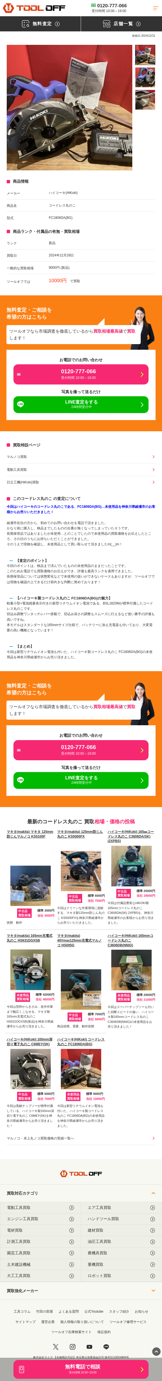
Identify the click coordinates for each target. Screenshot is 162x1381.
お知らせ (141, 1311)
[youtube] (89, 1347)
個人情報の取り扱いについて (82, 1322)
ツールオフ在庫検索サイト (71, 1332)
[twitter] (56, 1347)
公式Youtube (93, 1311)
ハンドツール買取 (121, 1219)
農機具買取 (121, 1253)
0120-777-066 (109, 8)
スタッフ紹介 (119, 1311)
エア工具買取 (121, 1207)
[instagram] (72, 1347)
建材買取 (121, 1230)
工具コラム (22, 1311)
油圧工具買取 (121, 1241)
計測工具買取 (40, 1241)
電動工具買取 (17, 470)
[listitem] (145, 55)
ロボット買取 (121, 1275)
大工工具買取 (40, 1275)
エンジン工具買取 (40, 1219)
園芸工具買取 (40, 1253)
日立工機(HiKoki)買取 (23, 482)
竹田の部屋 (44, 1311)
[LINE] (106, 1347)
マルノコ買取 (17, 457)
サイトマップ (25, 1322)
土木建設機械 (40, 1264)
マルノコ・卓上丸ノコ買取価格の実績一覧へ (40, 1138)
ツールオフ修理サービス (128, 1322)
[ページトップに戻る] (156, 1351)
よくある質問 (69, 1311)
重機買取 (121, 1264)
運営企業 (48, 1322)
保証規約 (104, 1332)
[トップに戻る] (34, 8)
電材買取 (40, 1230)
